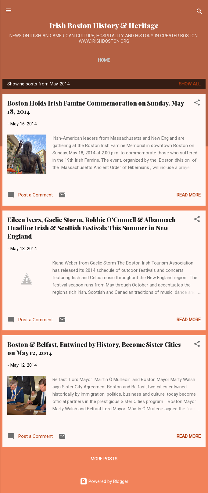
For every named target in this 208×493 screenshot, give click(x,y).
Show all (190, 84)
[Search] (199, 12)
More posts (104, 458)
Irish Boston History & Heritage (104, 25)
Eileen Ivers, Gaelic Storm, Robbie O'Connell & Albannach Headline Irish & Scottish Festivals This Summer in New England (91, 227)
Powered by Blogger (104, 481)
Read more (189, 195)
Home (104, 60)
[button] (197, 103)
